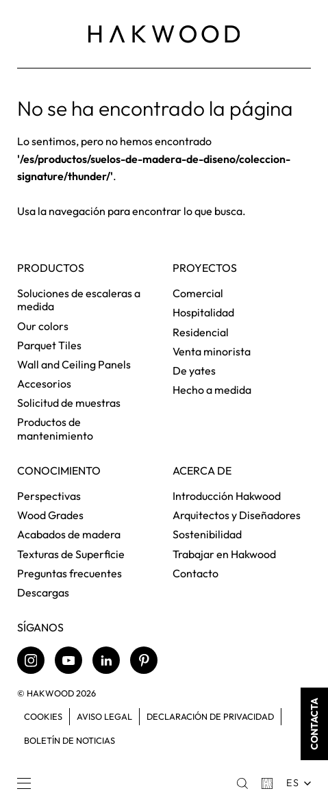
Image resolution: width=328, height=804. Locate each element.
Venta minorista (212, 351)
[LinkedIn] (106, 660)
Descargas (43, 592)
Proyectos (205, 268)
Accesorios (44, 383)
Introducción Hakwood (227, 496)
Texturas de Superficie (71, 554)
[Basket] (267, 783)
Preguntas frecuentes (69, 573)
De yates (194, 370)
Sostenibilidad (207, 534)
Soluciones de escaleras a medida (78, 299)
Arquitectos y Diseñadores (237, 515)
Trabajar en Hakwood (224, 554)
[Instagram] (31, 660)
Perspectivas (49, 496)
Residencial (201, 332)
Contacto (195, 573)
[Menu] (24, 783)
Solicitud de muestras (69, 403)
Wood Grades (50, 515)
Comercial (198, 293)
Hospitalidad (203, 312)
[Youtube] (68, 660)
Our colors (42, 326)
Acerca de (202, 470)
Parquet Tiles (49, 345)
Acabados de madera (69, 534)
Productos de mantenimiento (55, 428)
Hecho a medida (212, 390)
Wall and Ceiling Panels (74, 364)
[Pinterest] (143, 660)
